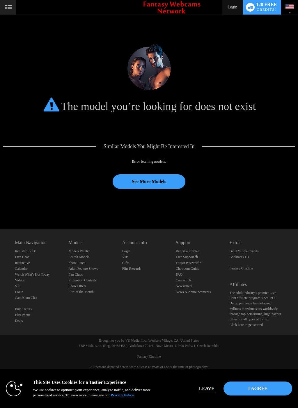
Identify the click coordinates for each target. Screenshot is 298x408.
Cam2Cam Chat (26, 298)
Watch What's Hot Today (32, 274)
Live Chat (22, 257)
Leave (206, 388)
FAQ (179, 274)
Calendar (21, 269)
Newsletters (184, 286)
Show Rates (76, 263)
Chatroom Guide (187, 269)
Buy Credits (23, 309)
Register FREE (25, 251)
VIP (17, 286)
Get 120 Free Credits (243, 251)
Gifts (125, 263)
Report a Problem (188, 251)
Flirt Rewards (131, 269)
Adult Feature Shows (83, 269)
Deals (19, 321)
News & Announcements (193, 292)
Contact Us (183, 280)
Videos (19, 280)
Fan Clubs (75, 274)
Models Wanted (79, 251)
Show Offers (77, 286)
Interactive (22, 263)
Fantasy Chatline (241, 268)
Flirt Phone (23, 315)
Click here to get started (246, 325)
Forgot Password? (188, 263)
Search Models (78, 257)
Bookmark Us (239, 257)
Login (232, 7)
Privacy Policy (122, 395)
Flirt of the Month (80, 292)
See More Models (149, 181)
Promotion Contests (82, 280)
